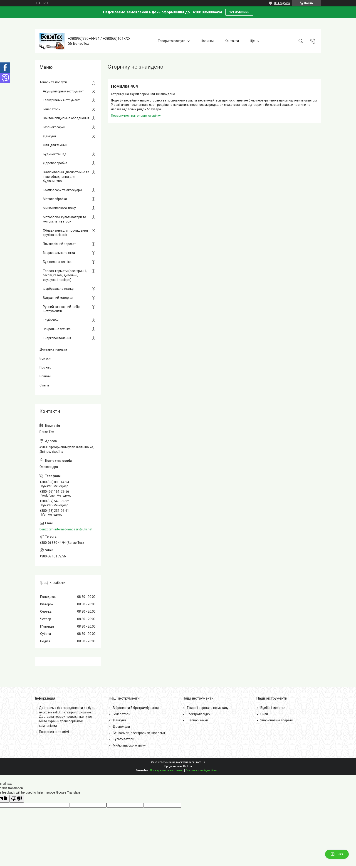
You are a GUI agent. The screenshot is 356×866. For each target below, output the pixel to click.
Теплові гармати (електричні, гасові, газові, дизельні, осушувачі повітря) (65, 275)
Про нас (45, 367)
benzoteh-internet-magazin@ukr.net (66, 529)
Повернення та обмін (55, 732)
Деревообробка (55, 163)
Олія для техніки (55, 145)
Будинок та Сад (54, 154)
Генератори (51, 109)
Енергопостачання (57, 338)
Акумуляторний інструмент (63, 91)
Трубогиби (51, 320)
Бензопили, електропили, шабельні (139, 733)
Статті (44, 385)
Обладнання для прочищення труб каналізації (65, 233)
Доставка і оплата (53, 349)
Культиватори (123, 739)
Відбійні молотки (272, 708)
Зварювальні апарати (276, 720)
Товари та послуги (171, 41)
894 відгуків (282, 3)
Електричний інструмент (61, 100)
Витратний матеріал (58, 297)
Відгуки (45, 358)
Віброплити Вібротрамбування (136, 708)
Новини (45, 376)
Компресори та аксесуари (62, 190)
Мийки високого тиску (59, 208)
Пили (264, 714)
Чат (337, 854)
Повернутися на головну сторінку (136, 115)
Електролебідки (198, 714)
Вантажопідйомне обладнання (66, 118)
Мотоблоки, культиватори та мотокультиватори (64, 219)
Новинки (207, 41)
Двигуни (49, 136)
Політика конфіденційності (202, 770)
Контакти (232, 41)
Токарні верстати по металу (207, 708)
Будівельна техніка (57, 262)
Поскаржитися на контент (166, 770)
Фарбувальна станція (59, 288)
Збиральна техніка (57, 329)
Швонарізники (197, 720)
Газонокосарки (54, 127)
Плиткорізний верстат (59, 244)
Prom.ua (200, 762)
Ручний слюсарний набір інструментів (61, 309)
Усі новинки (239, 12)
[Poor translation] (16, 799)
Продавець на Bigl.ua (178, 766)
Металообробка (55, 199)
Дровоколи (121, 726)
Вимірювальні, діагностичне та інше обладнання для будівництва (66, 176)
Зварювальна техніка (59, 253)
